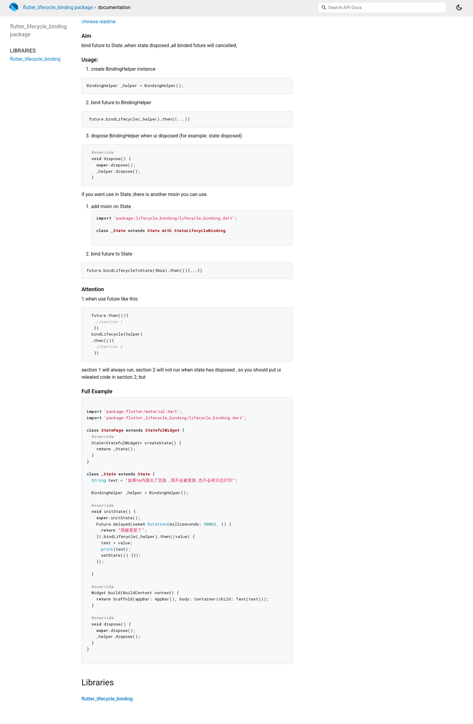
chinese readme (98, 21)
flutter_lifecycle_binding (107, 699)
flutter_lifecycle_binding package (58, 7)
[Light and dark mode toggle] (459, 7)
